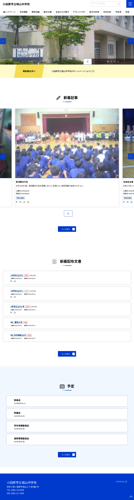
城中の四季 (94, 11)
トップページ (10, 11)
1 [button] (107, 62)
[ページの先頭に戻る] (131, 497)
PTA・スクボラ (79, 11)
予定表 (118, 11)
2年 (24, 202)
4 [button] (118, 62)
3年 (28, 202)
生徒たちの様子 (62, 11)
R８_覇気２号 (17, 322)
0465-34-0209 (17, 490)
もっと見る (66, 229)
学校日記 (107, 11)
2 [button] (111, 62)
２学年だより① (17, 290)
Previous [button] (3, 41)
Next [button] (131, 41)
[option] (67, 40)
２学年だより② (17, 275)
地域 (127, 11)
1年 (20, 202)
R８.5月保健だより (19, 335)
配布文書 (48, 11)
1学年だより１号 (18, 306)
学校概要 (24, 11)
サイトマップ (122, 481)
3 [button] (114, 62)
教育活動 (36, 11)
